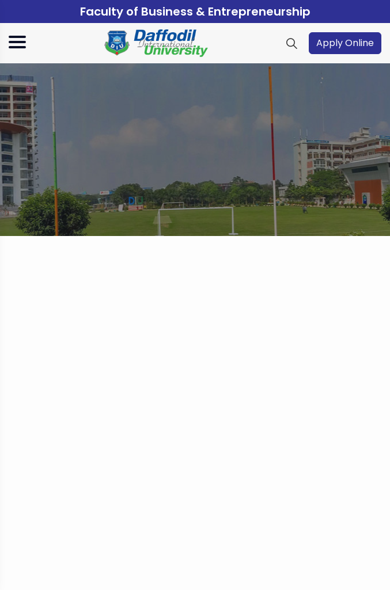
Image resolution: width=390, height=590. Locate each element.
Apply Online (345, 43)
